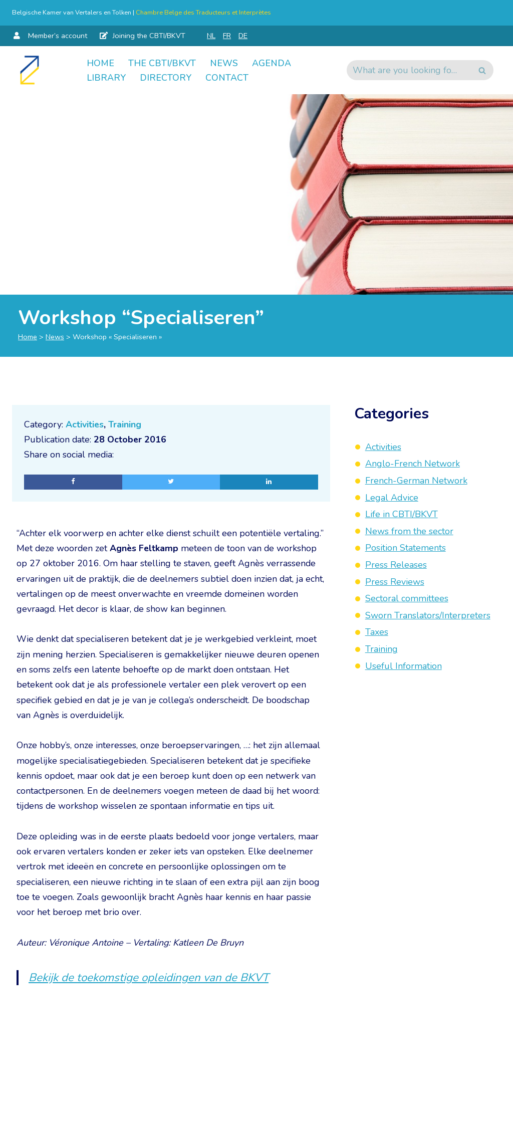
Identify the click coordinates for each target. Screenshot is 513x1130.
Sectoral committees (406, 598)
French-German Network (416, 481)
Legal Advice (391, 498)
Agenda (271, 63)
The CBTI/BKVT (162, 63)
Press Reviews (394, 582)
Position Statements (405, 548)
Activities (85, 424)
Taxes (376, 632)
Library (106, 78)
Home (100, 63)
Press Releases (396, 565)
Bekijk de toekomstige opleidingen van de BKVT (150, 981)
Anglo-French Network (412, 464)
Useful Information (403, 666)
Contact (226, 78)
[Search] (409, 70)
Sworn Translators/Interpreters (427, 615)
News (224, 63)
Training (125, 424)
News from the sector (409, 531)
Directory (165, 78)
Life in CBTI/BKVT (401, 514)
